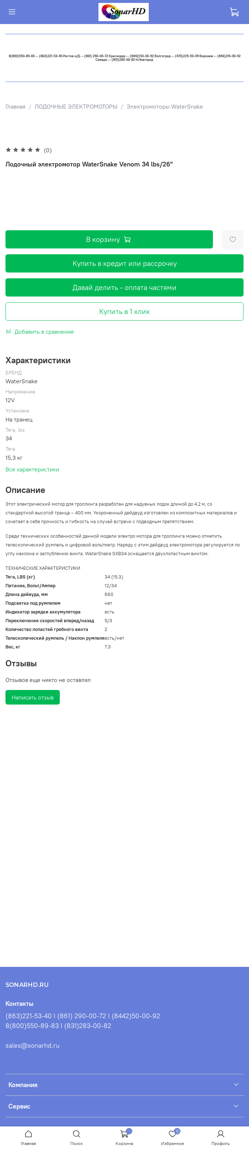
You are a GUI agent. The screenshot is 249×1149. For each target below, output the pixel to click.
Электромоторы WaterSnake (165, 106)
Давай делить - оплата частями (124, 287)
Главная (15, 106)
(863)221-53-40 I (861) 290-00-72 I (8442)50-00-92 (82, 1016)
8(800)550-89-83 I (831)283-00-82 (58, 1026)
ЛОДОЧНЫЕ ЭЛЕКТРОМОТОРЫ (76, 106)
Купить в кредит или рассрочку (125, 263)
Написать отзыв (33, 697)
